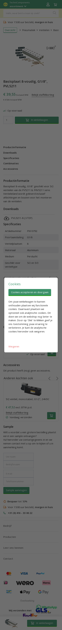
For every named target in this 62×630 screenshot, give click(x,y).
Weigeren (13, 346)
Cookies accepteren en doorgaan (29, 292)
